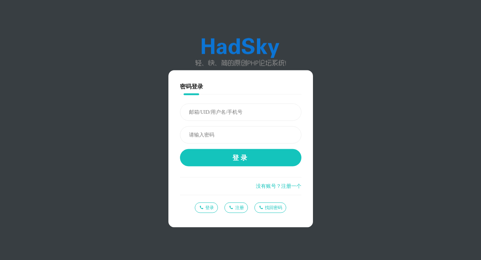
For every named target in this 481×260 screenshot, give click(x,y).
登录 (240, 157)
